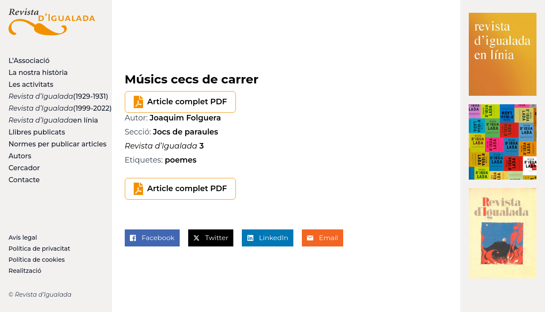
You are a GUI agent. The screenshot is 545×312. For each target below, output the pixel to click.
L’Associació (29, 61)
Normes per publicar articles (52, 144)
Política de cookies (37, 259)
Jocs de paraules (185, 132)
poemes (181, 160)
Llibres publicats (37, 132)
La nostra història (38, 73)
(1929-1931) (52, 96)
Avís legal (23, 237)
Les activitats (31, 84)
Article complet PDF (187, 101)
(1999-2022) (52, 108)
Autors (20, 156)
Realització (25, 271)
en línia (52, 120)
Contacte (24, 180)
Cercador (24, 168)
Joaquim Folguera (185, 118)
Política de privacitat (39, 248)
